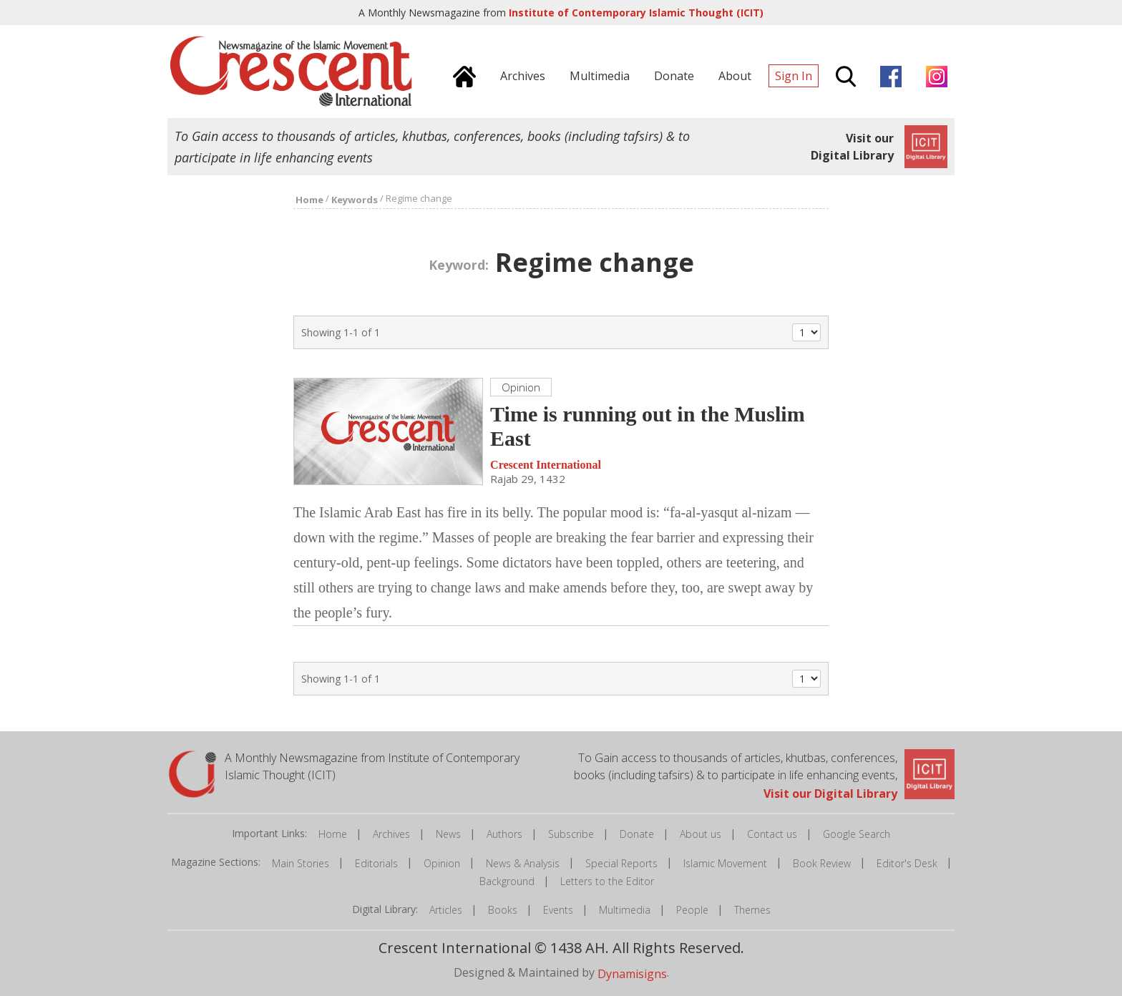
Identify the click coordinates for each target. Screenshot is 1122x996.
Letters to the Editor (607, 881)
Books (502, 910)
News (448, 834)
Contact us (772, 834)
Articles (445, 910)
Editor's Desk (907, 863)
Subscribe (571, 834)
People (692, 910)
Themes (752, 910)
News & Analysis (523, 863)
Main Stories (300, 863)
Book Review (822, 863)
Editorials (376, 863)
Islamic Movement (725, 863)
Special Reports (621, 863)
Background (507, 881)
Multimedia (624, 910)
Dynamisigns (632, 974)
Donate (637, 834)
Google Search (856, 834)
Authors (504, 834)
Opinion (442, 863)
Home (332, 834)
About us (700, 834)
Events (558, 910)
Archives (391, 834)
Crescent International (545, 465)
